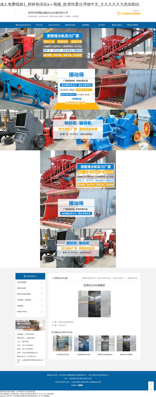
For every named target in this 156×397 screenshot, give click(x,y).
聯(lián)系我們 (132, 25)
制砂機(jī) (85, 25)
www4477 (3, 396)
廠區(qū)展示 (117, 25)
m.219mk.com (31, 356)
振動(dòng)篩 (70, 25)
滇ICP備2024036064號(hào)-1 (99, 375)
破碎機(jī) (30, 306)
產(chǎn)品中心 (54, 25)
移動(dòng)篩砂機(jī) (30, 294)
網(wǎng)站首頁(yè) (23, 25)
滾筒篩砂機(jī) (30, 282)
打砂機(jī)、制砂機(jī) (30, 300)
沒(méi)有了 (62, 325)
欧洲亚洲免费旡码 (21, 396)
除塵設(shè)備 (30, 311)
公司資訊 (101, 25)
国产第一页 (11, 396)
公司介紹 (38, 25)
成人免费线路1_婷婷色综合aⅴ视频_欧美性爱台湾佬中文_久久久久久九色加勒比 (70, 4)
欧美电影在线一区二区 (35, 396)
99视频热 (46, 396)
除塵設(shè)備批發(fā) (65, 322)
